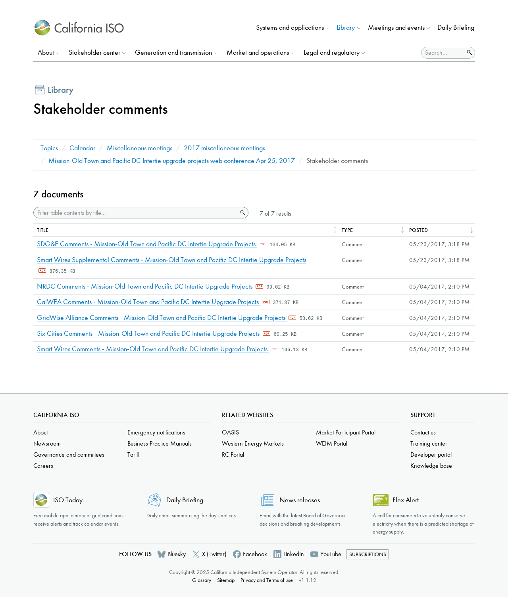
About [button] (46, 52)
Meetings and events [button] (396, 27)
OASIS (230, 432)
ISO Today (68, 500)
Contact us (423, 432)
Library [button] (346, 27)
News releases (299, 500)
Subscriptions (367, 554)
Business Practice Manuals (159, 443)
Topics (49, 148)
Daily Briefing (455, 27)
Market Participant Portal (345, 432)
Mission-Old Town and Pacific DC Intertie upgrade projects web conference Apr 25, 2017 (171, 161)
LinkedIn (293, 554)
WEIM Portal (331, 443)
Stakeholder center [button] (94, 52)
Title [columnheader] (42, 230)
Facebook (255, 554)
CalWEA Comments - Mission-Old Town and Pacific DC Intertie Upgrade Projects (148, 302)
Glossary (201, 580)
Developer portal (431, 454)
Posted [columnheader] (418, 230)
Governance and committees (68, 454)
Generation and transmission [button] (173, 52)
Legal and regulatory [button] (332, 52)
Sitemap (226, 580)
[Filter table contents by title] (135, 212)
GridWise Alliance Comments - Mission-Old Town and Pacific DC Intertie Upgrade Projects (162, 318)
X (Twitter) (214, 554)
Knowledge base (431, 465)
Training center (428, 443)
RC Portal (233, 454)
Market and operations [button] (258, 52)
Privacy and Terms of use (267, 580)
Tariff (133, 454)
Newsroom (47, 443)
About (40, 432)
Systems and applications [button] (290, 27)
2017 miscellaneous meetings (224, 148)
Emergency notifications (156, 432)
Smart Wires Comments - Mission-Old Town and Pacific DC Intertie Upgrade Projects (153, 349)
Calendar (82, 148)
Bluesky (176, 554)
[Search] (442, 53)
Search (242, 213)
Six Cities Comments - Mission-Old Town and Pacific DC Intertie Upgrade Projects (149, 333)
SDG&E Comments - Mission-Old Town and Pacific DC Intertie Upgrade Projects (147, 244)
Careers (43, 465)
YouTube (330, 554)
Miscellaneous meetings (139, 148)
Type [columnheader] (347, 230)
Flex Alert (406, 500)
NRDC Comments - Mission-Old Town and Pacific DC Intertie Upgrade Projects (145, 286)
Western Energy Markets (253, 443)
